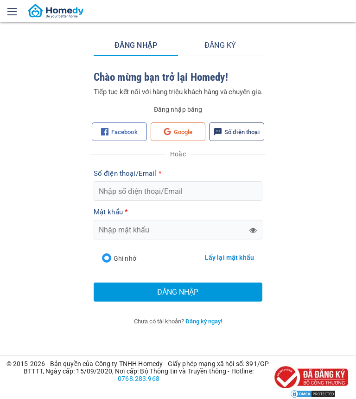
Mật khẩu (110, 212)
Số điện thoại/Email (127, 173)
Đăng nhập (135, 45)
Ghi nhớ (119, 258)
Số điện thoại (237, 131)
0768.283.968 (138, 378)
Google (178, 131)
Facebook (119, 131)
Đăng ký (220, 45)
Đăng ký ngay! (203, 321)
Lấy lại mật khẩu (229, 257)
